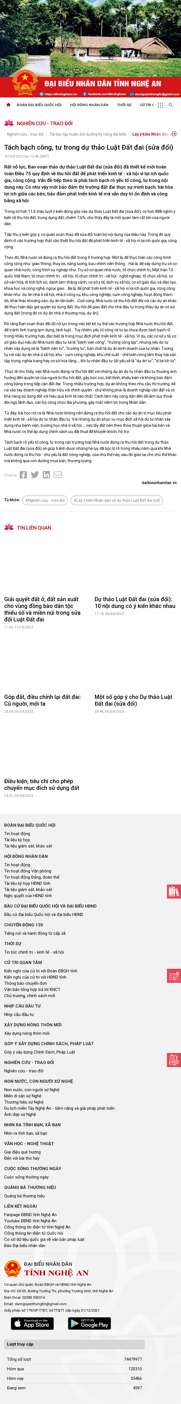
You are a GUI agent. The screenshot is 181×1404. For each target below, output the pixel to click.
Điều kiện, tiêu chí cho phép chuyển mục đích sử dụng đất (41, 784)
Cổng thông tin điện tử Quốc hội (33, 1233)
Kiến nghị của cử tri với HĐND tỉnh (35, 977)
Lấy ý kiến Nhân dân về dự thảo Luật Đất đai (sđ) (118, 500)
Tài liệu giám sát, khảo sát (28, 846)
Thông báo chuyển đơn (25, 983)
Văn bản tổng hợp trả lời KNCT (32, 989)
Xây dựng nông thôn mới (26, 1033)
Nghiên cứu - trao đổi (25, 134)
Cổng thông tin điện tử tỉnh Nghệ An (37, 1227)
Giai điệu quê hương (22, 1152)
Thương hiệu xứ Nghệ (24, 1102)
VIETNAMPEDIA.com (163, 1336)
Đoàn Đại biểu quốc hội (39, 105)
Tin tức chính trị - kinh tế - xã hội (34, 952)
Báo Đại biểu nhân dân (24, 1245)
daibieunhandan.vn (159, 482)
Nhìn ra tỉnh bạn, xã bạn (25, 1133)
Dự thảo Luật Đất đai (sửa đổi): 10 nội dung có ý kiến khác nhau (135, 602)
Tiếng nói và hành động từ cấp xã (34, 933)
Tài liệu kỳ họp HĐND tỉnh (27, 883)
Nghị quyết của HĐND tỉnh (28, 895)
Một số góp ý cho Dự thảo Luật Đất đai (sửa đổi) (133, 700)
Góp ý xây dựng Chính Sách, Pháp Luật (39, 1052)
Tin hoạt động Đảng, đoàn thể (31, 877)
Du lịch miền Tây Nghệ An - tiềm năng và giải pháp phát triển (59, 1108)
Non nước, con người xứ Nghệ (31, 1089)
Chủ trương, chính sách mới (29, 995)
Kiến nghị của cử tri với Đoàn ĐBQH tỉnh (40, 971)
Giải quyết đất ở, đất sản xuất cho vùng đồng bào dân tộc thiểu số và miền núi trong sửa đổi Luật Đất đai (42, 609)
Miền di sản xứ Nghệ (22, 1095)
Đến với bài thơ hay (21, 1158)
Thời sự (124, 105)
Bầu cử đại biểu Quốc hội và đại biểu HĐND (43, 914)
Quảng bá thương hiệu (24, 1195)
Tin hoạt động (17, 833)
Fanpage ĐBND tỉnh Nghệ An (30, 1214)
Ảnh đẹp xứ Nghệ (20, 1114)
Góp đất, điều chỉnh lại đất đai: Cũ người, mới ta (42, 700)
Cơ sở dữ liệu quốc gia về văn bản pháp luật (44, 1239)
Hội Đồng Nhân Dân (89, 105)
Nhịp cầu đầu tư (19, 1014)
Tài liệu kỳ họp (17, 839)
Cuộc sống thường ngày (26, 1177)
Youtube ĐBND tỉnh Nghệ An (30, 1220)
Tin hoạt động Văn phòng (27, 871)
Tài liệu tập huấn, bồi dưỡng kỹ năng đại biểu (87, 134)
